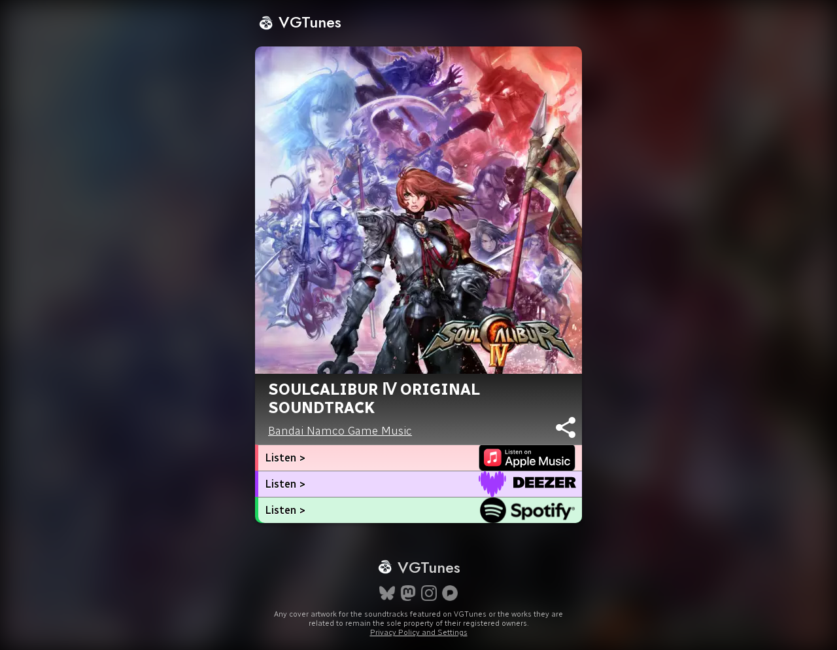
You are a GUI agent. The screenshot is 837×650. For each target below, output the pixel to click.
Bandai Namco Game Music (340, 431)
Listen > (285, 458)
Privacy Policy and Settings (419, 632)
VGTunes (299, 21)
